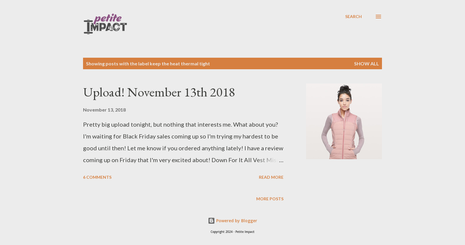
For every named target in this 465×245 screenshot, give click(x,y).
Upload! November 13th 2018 (159, 91)
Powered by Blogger (232, 220)
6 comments (97, 177)
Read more (271, 177)
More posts (270, 198)
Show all (366, 63)
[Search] (353, 16)
